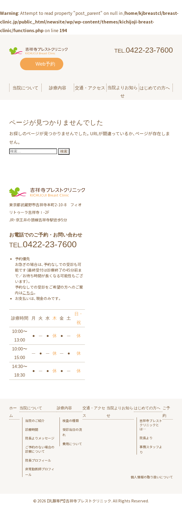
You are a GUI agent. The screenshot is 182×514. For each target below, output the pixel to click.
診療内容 (64, 408)
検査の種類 (70, 420)
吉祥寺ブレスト (151, 424)
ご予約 (166, 412)
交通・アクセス (90, 88)
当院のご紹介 (35, 420)
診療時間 (31, 429)
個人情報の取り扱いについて (152, 477)
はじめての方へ (147, 408)
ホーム (13, 412)
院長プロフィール (38, 460)
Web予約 (45, 64)
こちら (28, 292)
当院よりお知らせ (122, 91)
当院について (30, 408)
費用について (72, 443)
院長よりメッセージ (39, 438)
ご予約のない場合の (41, 449)
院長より (146, 437)
